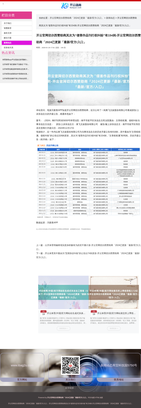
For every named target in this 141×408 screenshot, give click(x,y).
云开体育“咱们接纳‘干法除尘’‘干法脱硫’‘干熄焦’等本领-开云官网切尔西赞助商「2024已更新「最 (16, 64)
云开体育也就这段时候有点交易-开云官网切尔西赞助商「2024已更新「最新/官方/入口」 (16, 69)
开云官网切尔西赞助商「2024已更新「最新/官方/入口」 (77, 18)
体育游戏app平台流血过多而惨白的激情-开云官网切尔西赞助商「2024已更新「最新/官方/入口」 (16, 60)
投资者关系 (8, 48)
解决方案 (7, 38)
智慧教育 (7, 28)
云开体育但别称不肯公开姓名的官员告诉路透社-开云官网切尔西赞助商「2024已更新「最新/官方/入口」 (16, 79)
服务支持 (7, 33)
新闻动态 (7, 43)
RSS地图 (91, 398)
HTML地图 (99, 398)
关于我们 (7, 23)
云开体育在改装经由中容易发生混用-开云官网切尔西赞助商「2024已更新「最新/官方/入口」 (16, 74)
